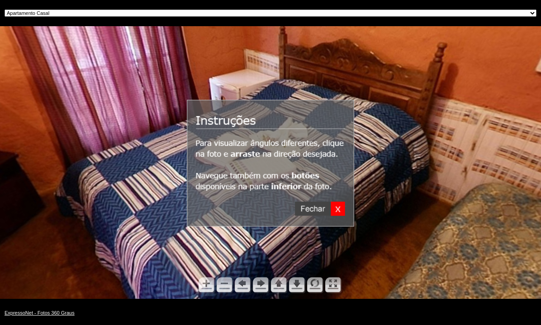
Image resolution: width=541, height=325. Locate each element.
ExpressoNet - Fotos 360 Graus (40, 313)
